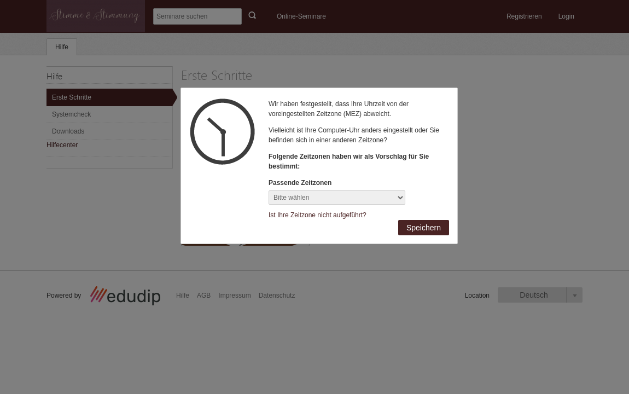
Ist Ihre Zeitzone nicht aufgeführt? (317, 215)
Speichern (423, 227)
